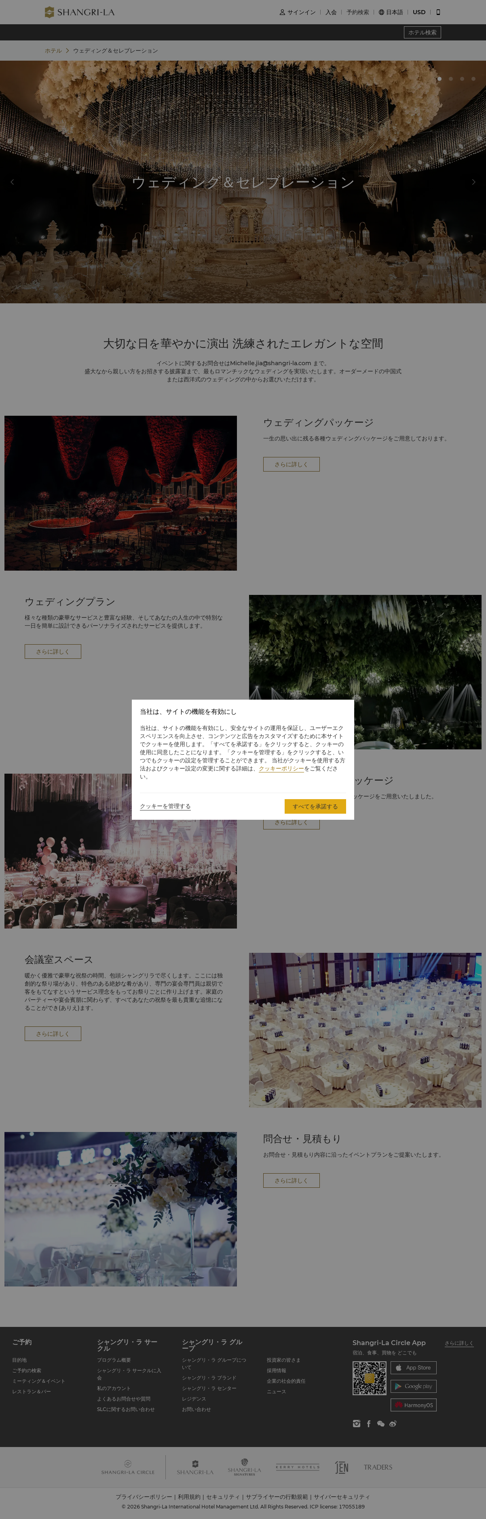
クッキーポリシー (281, 768)
